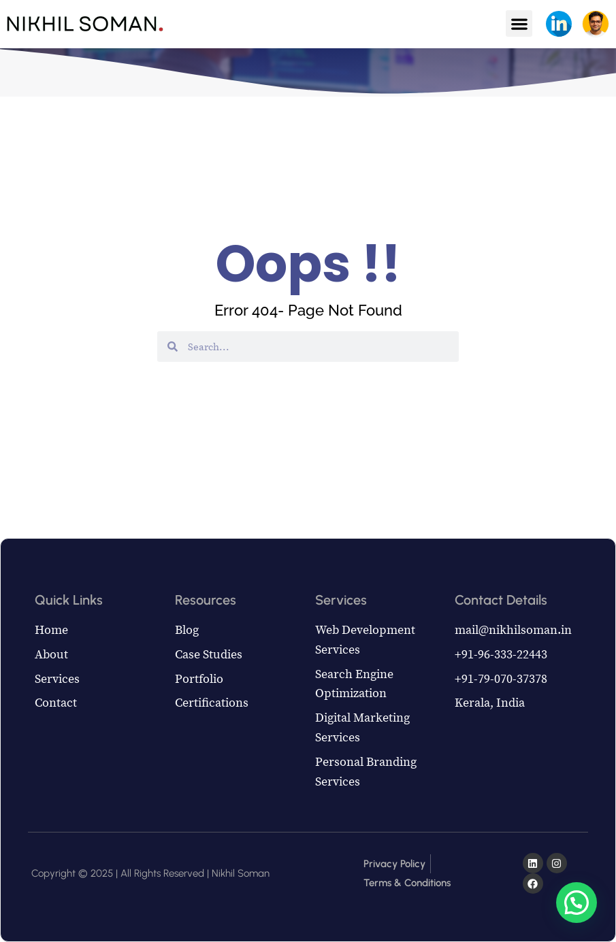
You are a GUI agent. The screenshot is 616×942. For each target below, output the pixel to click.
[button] (519, 23)
